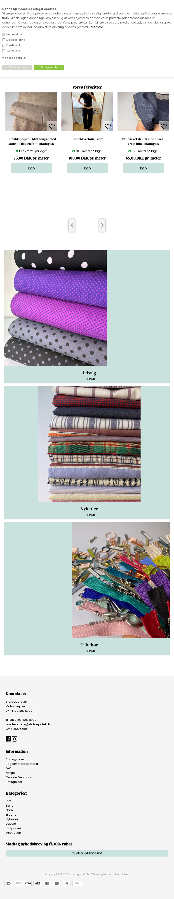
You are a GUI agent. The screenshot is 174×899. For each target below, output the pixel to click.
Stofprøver (13, 828)
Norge (10, 773)
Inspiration (13, 833)
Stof (8, 801)
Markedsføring (15, 40)
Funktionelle (13, 45)
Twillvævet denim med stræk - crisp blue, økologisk (143, 141)
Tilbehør (12, 814)
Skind (10, 805)
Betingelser (14, 782)
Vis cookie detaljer (14, 58)
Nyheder (12, 819)
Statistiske (13, 50)
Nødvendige (14, 34)
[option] (31, 132)
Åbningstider (15, 759)
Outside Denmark (18, 777)
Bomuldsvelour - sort (87, 139)
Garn (9, 810)
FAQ (9, 768)
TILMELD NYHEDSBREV (87, 853)
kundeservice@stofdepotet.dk (28, 724)
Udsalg (11, 824)
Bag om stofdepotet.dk (23, 764)
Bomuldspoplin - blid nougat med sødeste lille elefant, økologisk (31, 141)
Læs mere (96, 27)
